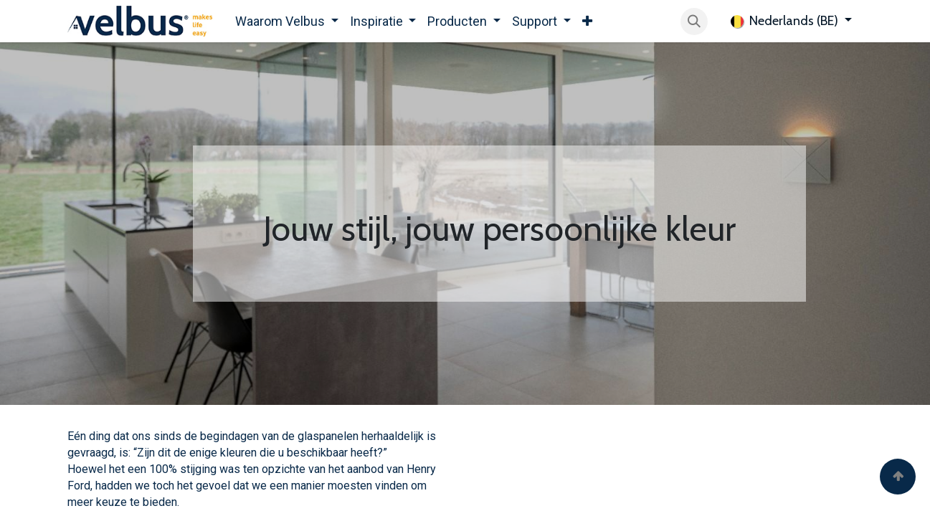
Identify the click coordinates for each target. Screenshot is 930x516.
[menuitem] (286, 21)
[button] (694, 21)
